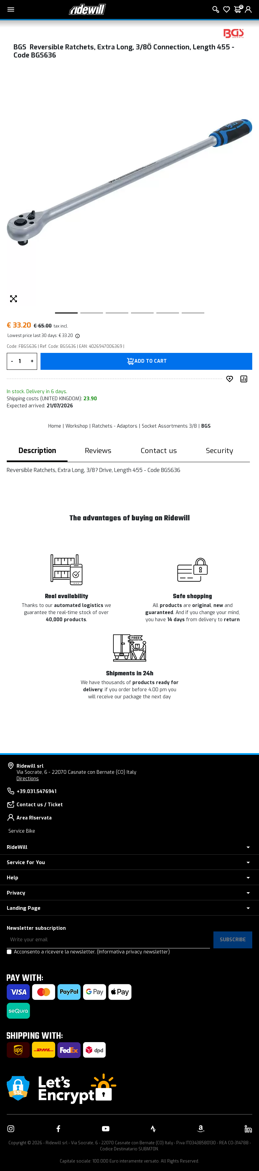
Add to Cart (150, 361)
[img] (77, 335)
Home (54, 426)
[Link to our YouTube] (106, 1129)
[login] (248, 9)
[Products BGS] (233, 33)
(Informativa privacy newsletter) (133, 952)
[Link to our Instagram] (11, 1129)
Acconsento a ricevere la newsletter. (92, 952)
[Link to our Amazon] (201, 1129)
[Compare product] (245, 379)
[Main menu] (11, 9)
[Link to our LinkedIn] (248, 1129)
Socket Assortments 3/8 (169, 426)
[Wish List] (227, 9)
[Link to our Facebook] (58, 1129)
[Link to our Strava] (153, 1129)
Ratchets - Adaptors (114, 426)
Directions (28, 778)
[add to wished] (231, 379)
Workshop (77, 426)
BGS (206, 426)
